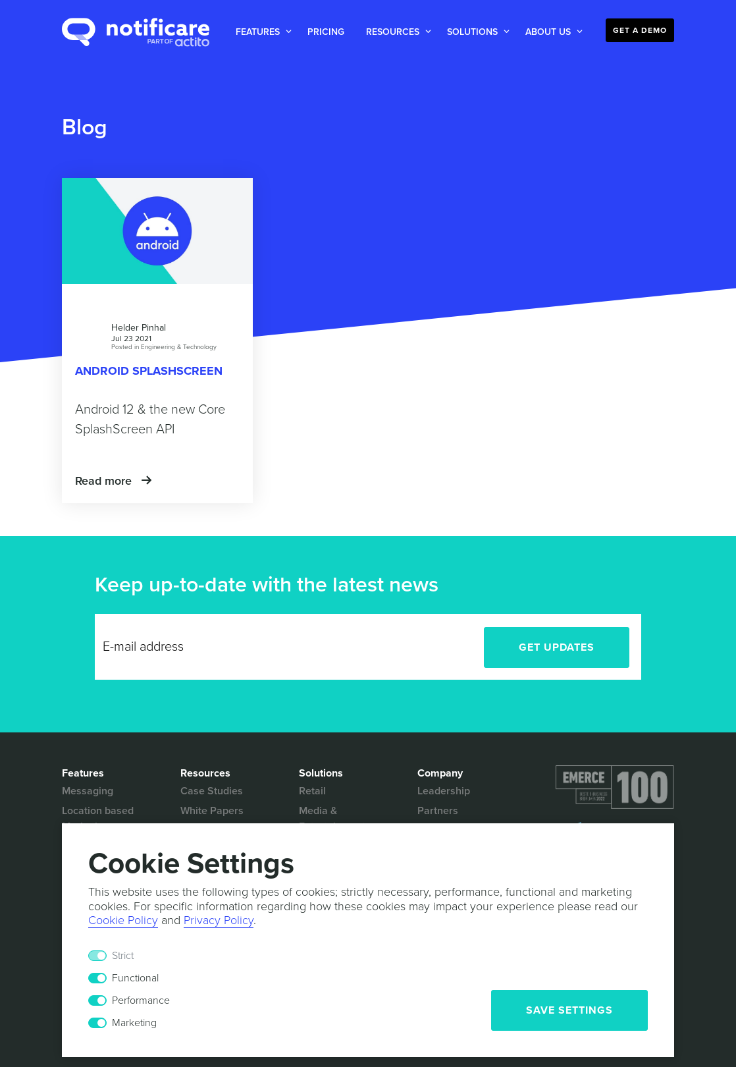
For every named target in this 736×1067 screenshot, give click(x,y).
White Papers (212, 810)
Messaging (87, 791)
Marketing (134, 1022)
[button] (261, 32)
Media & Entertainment (332, 818)
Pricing (325, 32)
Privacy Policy (218, 920)
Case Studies (211, 791)
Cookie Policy (123, 920)
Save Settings (569, 1010)
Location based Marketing (98, 818)
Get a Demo (640, 30)
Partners (437, 810)
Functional (135, 978)
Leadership (443, 791)
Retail (312, 791)
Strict (123, 955)
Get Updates (556, 647)
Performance (141, 1000)
